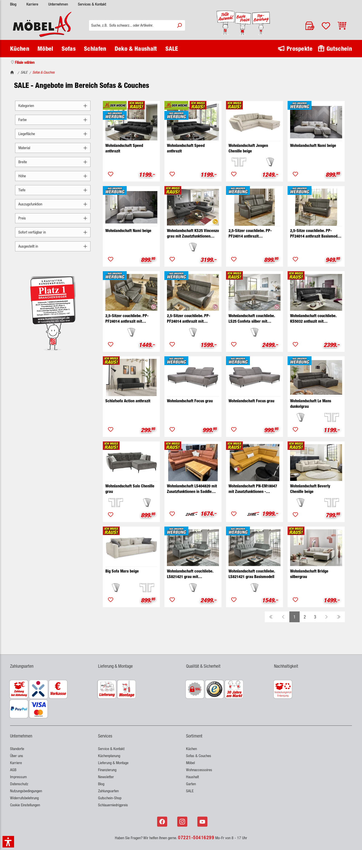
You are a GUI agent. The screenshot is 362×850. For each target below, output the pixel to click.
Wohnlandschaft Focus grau (190, 401)
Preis (52, 218)
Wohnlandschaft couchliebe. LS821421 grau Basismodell (252, 574)
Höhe (52, 176)
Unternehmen (58, 4)
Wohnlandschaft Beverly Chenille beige (310, 489)
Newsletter (106, 776)
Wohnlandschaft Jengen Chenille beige (248, 148)
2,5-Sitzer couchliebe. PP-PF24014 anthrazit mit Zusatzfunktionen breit (188, 318)
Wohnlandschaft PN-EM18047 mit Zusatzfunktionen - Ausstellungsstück (253, 489)
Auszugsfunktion (52, 204)
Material (52, 147)
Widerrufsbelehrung (24, 798)
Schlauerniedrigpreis (113, 805)
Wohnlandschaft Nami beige (313, 145)
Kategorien (52, 105)
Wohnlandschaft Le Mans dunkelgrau (310, 404)
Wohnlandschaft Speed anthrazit (124, 148)
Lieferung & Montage (113, 762)
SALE (190, 790)
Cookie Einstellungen (25, 805)
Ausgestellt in (52, 246)
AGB (13, 769)
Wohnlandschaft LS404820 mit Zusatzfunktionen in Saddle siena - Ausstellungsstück (192, 489)
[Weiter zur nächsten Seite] (326, 616)
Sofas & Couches (198, 755)
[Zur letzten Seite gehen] (339, 616)
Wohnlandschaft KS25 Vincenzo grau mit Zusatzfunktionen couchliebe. (193, 233)
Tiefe (52, 190)
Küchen (191, 748)
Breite (52, 161)
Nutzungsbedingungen (26, 790)
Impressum (18, 776)
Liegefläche (52, 133)
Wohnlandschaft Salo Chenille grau (129, 489)
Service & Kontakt (111, 748)
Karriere (32, 4)
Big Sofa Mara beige (122, 571)
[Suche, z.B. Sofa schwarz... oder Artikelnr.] (131, 25)
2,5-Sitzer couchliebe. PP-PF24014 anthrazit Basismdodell (250, 233)
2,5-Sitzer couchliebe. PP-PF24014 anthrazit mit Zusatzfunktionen (127, 318)
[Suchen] (179, 25)
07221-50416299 (196, 837)
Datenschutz (19, 783)
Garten (191, 783)
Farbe (52, 119)
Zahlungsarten (108, 790)
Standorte (17, 748)
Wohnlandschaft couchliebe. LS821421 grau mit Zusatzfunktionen (190, 574)
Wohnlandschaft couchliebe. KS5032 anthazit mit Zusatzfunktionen (313, 318)
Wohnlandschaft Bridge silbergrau (309, 574)
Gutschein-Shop (109, 798)
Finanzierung (107, 769)
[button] (8, 841)
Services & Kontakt (92, 4)
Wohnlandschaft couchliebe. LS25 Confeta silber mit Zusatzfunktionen (252, 318)
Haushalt (192, 776)
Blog (13, 4)
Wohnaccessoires (199, 769)
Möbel (190, 762)
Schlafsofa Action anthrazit (127, 401)
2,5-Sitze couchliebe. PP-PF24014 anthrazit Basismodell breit (315, 233)
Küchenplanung (109, 755)
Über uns (16, 755)
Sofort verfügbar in (52, 232)
